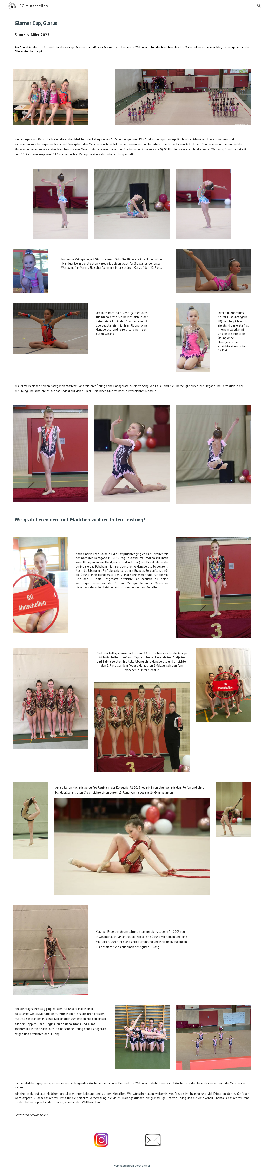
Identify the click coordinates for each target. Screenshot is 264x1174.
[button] (259, 6)
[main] (132, 23)
